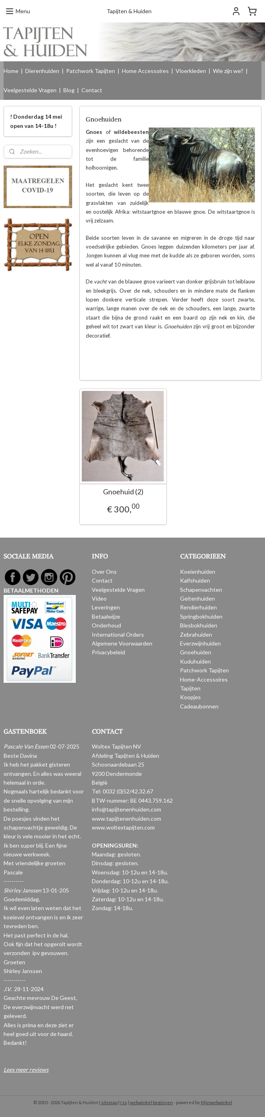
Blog (69, 90)
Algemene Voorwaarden (122, 643)
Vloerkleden (191, 70)
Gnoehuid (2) (123, 492)
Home (11, 70)
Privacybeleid (108, 652)
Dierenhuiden (42, 70)
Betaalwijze (106, 616)
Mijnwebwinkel (216, 1102)
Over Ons (104, 571)
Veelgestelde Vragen (30, 90)
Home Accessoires (145, 70)
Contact (91, 90)
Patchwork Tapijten (90, 70)
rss (123, 1102)
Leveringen (106, 607)
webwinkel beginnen (151, 1102)
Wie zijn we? (228, 70)
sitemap (109, 1102)
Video (99, 598)
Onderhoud (106, 625)
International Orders (118, 634)
